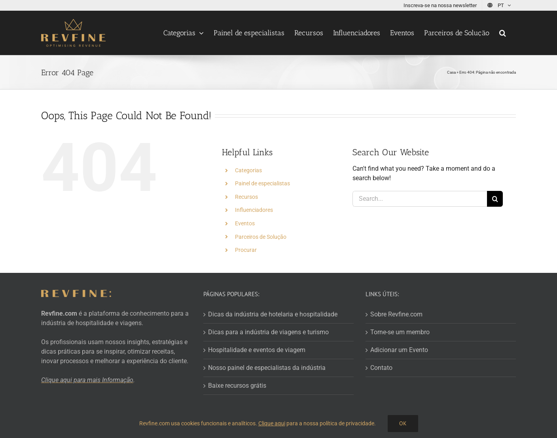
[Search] (495, 199)
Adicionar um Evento (399, 350)
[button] (502, 33)
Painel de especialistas (262, 183)
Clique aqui (271, 423)
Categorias (248, 170)
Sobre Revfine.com (396, 314)
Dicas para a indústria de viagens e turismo (268, 332)
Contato (381, 367)
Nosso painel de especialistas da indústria (267, 367)
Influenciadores (254, 210)
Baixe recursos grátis (237, 385)
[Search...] (419, 199)
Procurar (246, 250)
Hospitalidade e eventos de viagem (256, 350)
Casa (451, 72)
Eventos (245, 223)
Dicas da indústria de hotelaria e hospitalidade (272, 314)
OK (403, 423)
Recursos (246, 197)
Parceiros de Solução (260, 237)
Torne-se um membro (400, 332)
